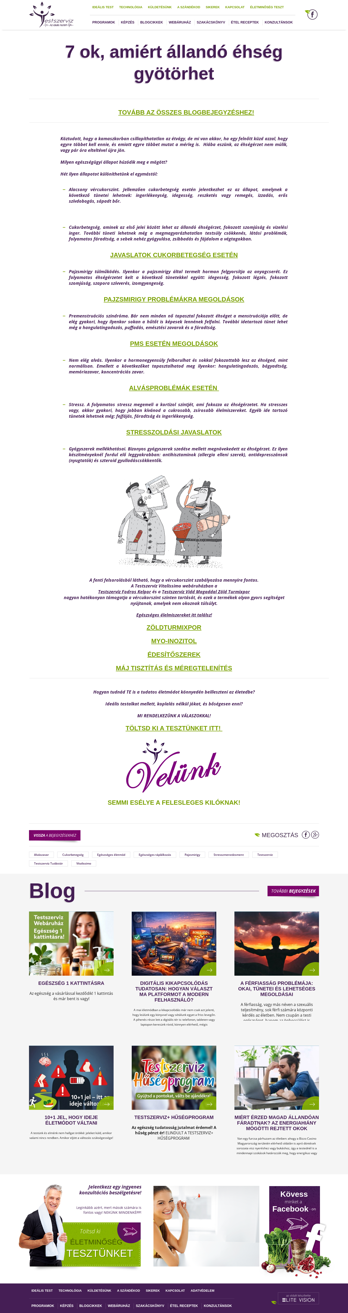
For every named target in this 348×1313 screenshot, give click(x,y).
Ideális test (103, 7)
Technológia (130, 7)
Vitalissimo (83, 863)
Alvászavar (41, 855)
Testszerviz (265, 855)
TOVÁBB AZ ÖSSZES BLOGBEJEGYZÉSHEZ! (186, 112)
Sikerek (213, 7)
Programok (103, 22)
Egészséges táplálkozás (155, 855)
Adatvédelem (202, 1290)
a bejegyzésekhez (55, 835)
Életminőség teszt (267, 7)
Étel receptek (245, 22)
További (293, 891)
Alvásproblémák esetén (174, 388)
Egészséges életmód (111, 855)
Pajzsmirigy (192, 855)
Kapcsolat (235, 7)
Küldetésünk (160, 7)
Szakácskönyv (211, 22)
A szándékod (188, 7)
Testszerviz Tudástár (48, 863)
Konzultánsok (279, 22)
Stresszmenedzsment (229, 855)
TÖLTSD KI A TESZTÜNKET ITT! (173, 728)
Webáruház (180, 22)
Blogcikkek (151, 22)
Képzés (127, 22)
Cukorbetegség (73, 855)
